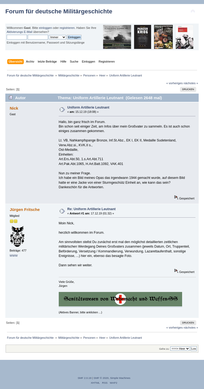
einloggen (45, 27)
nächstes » (191, 83)
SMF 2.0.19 (85, 377)
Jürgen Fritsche (25, 209)
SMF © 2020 (101, 377)
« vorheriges (174, 83)
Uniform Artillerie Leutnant (88, 107)
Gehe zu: (164, 348)
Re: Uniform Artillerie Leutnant (91, 209)
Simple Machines (120, 377)
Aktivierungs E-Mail (19, 31)
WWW (14, 255)
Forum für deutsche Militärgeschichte (58, 11)
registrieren (67, 27)
